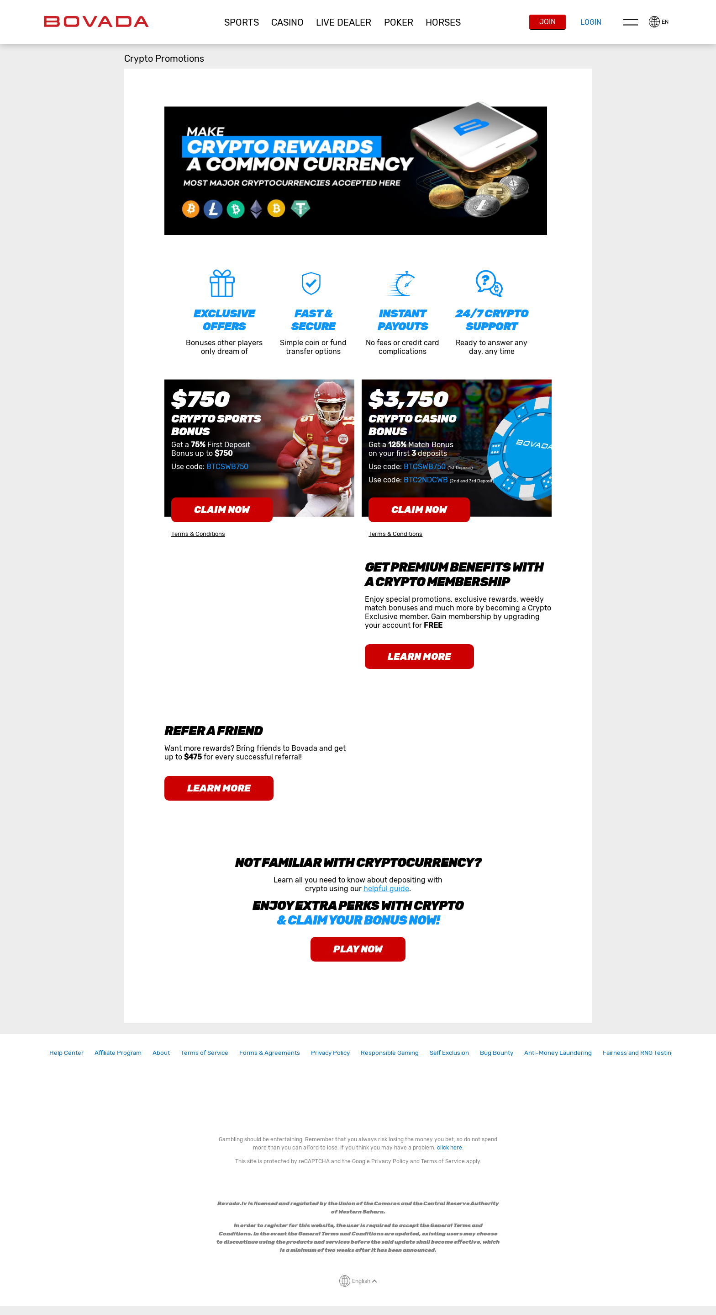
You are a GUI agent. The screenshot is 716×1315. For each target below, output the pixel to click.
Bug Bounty (496, 1052)
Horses (443, 22)
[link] (66, 1053)
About (161, 1052)
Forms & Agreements (269, 1052)
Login (590, 22)
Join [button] (547, 21)
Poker (398, 22)
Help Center (66, 1052)
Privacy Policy (330, 1052)
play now (358, 949)
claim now (222, 509)
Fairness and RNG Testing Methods (652, 1052)
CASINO (287, 22)
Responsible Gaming (390, 1052)
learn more (419, 656)
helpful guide (386, 888)
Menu (630, 21)
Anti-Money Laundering (558, 1052)
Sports (241, 22)
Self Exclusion (449, 1052)
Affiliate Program (118, 1052)
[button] (241, 22)
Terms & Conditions (198, 533)
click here (449, 1147)
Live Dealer (343, 22)
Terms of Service (204, 1052)
